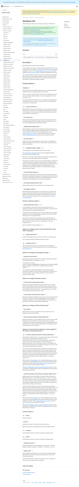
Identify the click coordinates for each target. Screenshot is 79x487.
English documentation (70, 2)
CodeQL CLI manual (39, 17)
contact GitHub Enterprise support (33, 13)
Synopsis (26, 50)
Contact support (26, 474)
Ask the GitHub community (29, 472)
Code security (6, 12)
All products (4, 10)
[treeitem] (10, 17)
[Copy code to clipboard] (56, 54)
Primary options (29, 83)
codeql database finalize (33, 72)
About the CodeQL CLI (35, 30)
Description (27, 62)
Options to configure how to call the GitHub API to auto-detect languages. (39, 229)
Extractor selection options (31, 201)
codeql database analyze (31, 135)
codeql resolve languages (30, 153)
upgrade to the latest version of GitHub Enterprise (57, 12)
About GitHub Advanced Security (37, 33)
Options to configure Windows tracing (35, 278)
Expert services (49, 482)
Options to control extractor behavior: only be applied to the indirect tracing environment (39, 330)
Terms (33, 482)
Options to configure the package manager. (36, 252)
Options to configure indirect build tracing (36, 305)
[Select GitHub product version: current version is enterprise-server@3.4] (17, 6)
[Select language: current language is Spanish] (77, 6)
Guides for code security (7, 182)
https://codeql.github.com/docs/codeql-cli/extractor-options (38, 367)
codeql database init (35, 360)
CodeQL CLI (31, 17)
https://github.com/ (27, 248)
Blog (54, 482)
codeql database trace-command (43, 71)
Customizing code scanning (29, 133)
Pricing (43, 482)
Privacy (36, 482)
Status (40, 482)
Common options (28, 411)
